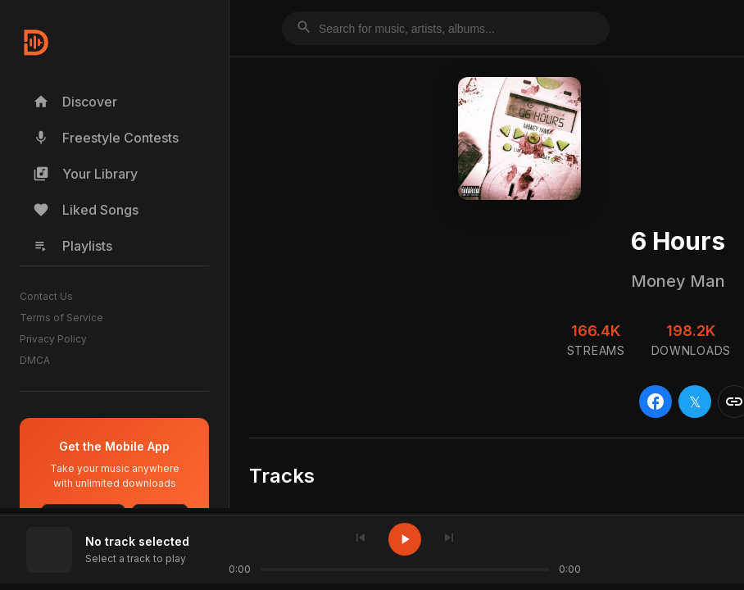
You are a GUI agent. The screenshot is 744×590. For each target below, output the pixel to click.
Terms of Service (61, 317)
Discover (75, 101)
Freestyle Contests (106, 137)
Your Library (85, 174)
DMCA (35, 360)
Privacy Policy (53, 339)
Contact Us (46, 296)
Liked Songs (85, 210)
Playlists (72, 246)
